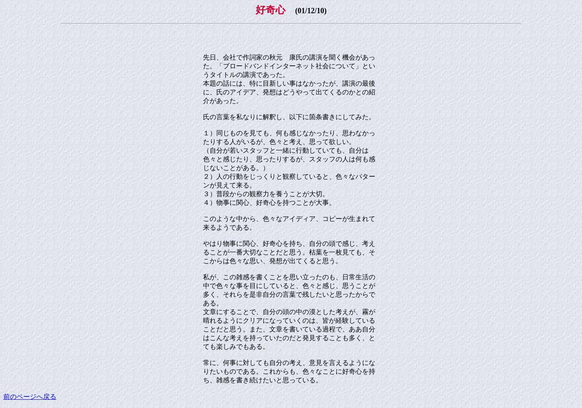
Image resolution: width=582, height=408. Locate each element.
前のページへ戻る (29, 396)
